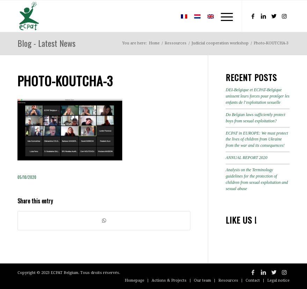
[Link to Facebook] (253, 16)
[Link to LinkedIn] (263, 16)
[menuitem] (167, 16)
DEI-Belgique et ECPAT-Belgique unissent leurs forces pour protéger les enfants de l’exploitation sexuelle (257, 96)
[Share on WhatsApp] (104, 220)
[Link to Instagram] (284, 16)
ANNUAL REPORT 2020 (246, 157)
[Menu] (223, 16)
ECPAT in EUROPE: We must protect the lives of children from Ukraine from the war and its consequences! (257, 139)
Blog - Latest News (46, 43)
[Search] (167, 16)
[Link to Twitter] (274, 16)
